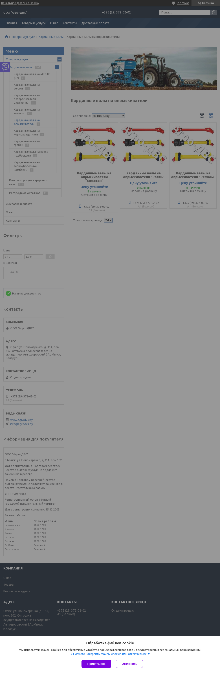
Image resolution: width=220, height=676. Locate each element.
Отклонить (129, 663)
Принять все (96, 663)
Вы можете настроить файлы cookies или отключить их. (108, 654)
